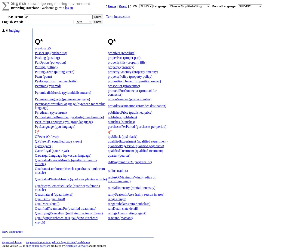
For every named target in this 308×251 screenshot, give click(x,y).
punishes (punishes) (121, 122)
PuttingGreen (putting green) (54, 72)
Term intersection (118, 16)
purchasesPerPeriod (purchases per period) (137, 126)
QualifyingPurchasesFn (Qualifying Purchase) (66, 218)
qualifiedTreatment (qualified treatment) (135, 151)
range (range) (117, 199)
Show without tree (12, 231)
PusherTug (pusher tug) (51, 53)
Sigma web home (12, 242)
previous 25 (43, 48)
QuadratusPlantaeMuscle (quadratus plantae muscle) (71, 179)
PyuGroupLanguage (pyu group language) (64, 122)
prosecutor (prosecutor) (124, 86)
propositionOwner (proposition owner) (134, 81)
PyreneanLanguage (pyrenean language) (62, 99)
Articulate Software (76, 245)
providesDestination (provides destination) (137, 106)
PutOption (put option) (50, 62)
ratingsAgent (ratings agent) (127, 213)
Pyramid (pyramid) (48, 86)
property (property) (121, 67)
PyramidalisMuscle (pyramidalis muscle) (63, 92)
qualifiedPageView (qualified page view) (136, 146)
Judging (14, 30)
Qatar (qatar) (43, 146)
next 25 (40, 222)
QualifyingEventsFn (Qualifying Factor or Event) (69, 213)
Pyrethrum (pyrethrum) (51, 112)
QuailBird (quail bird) (50, 199)
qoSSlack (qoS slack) (122, 136)
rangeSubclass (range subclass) (129, 204)
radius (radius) (118, 170)
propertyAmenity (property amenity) (133, 72)
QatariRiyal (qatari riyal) (52, 151)
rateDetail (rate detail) (123, 208)
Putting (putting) (46, 67)
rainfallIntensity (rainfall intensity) (131, 188)
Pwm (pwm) (43, 76)
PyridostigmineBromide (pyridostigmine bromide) (69, 117)
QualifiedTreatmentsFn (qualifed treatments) (65, 208)
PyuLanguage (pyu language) (55, 126)
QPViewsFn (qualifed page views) (58, 141)
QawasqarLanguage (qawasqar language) (63, 155)
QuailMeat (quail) (47, 204)
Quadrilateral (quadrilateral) (54, 194)
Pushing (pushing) (47, 57)
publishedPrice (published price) (130, 112)
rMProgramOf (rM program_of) (130, 162)
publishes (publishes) (122, 117)
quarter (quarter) (119, 155)
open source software (38, 245)
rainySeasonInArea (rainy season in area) (136, 194)
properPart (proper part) (124, 57)
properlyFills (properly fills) (127, 62)
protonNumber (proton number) (129, 99)
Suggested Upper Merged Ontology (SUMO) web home (58, 242)
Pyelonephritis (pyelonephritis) (56, 81)
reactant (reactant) (120, 218)
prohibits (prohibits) (121, 53)
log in (69, 8)
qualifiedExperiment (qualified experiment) (137, 141)
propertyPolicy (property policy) (130, 76)
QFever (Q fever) (47, 136)
